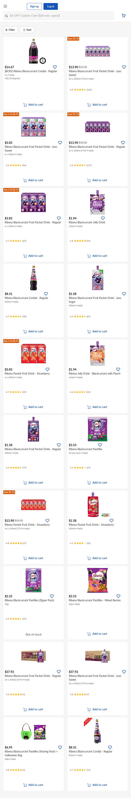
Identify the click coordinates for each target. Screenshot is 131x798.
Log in (50, 6)
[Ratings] (81, 89)
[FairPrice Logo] (17, 6)
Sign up (34, 6)
